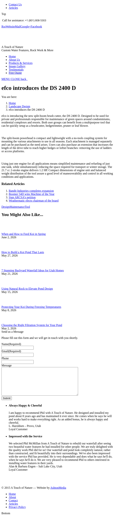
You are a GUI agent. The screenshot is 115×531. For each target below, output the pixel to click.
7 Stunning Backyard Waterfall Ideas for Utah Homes (32, 270)
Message (6, 365)
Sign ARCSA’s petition (22, 197)
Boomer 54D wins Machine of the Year (31, 194)
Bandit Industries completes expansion (31, 190)
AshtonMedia (58, 493)
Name (11, 344)
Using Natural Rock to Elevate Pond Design (27, 288)
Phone (5, 358)
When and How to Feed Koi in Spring (23, 234)
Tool (27, 206)
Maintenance (17, 206)
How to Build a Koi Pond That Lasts (22, 252)
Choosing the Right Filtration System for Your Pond (31, 325)
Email (11, 351)
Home (12, 103)
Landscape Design (19, 106)
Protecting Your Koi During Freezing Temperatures (31, 306)
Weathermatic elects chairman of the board (34, 200)
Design (5, 206)
